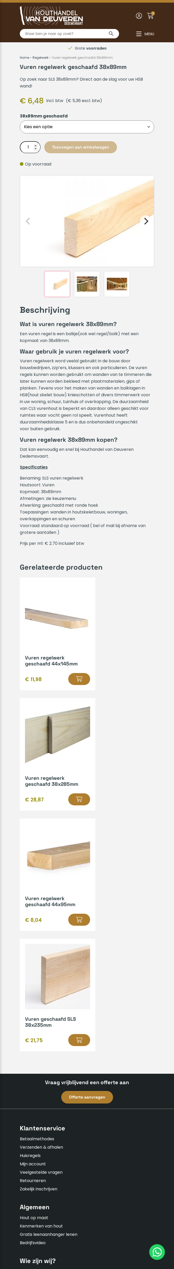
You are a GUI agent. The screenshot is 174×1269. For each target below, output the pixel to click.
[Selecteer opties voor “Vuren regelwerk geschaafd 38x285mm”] (138, 679)
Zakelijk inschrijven (38, 948)
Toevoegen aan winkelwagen (80, 147)
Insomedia (59, 1247)
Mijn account (33, 923)
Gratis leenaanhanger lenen (48, 993)
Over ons (29, 1031)
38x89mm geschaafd (44, 116)
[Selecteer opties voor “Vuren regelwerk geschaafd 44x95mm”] (68, 799)
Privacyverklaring (92, 1235)
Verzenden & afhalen (41, 907)
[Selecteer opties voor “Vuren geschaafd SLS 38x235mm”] (138, 799)
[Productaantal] (30, 147)
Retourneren (33, 940)
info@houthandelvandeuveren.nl (57, 1147)
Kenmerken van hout (41, 985)
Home (24, 57)
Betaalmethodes (37, 898)
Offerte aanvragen (87, 856)
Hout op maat (34, 977)
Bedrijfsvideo (33, 1002)
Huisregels (30, 915)
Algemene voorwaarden (45, 1235)
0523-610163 (36, 1139)
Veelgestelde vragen (41, 932)
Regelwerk (40, 57)
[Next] (145, 221)
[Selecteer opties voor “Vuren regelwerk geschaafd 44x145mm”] (68, 679)
